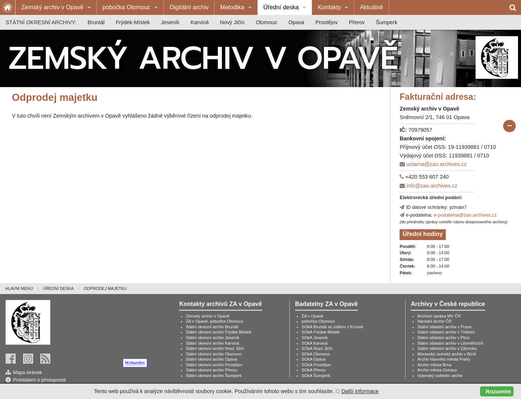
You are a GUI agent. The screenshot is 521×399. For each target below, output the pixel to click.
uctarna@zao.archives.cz (436, 164)
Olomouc (266, 22)
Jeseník (170, 22)
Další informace (360, 391)
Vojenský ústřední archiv (440, 375)
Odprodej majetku (105, 288)
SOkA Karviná (315, 343)
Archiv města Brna (434, 365)
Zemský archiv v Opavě (52, 7)
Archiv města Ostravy (437, 370)
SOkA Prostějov (316, 365)
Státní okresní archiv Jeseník (212, 337)
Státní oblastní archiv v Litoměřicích (450, 343)
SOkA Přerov (314, 370)
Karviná (200, 22)
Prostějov (326, 22)
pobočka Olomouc (126, 7)
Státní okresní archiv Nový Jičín (215, 348)
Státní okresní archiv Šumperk (214, 375)
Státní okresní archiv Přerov (211, 370)
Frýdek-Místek (133, 22)
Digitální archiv (189, 7)
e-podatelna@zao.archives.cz (465, 215)
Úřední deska (281, 7)
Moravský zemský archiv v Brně (446, 354)
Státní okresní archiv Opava (211, 359)
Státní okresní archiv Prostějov (214, 365)
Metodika (232, 7)
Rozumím (498, 391)
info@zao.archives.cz (431, 186)
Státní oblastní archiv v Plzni (443, 337)
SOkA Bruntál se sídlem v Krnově (332, 327)
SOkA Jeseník (315, 337)
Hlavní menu (19, 288)
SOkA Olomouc (316, 354)
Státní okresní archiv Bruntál (212, 327)
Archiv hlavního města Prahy (443, 359)
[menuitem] (56, 7)
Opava (296, 22)
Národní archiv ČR (434, 321)
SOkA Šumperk (316, 375)
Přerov (357, 22)
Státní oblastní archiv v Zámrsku (447, 348)
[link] (97, 363)
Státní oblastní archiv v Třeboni (446, 332)
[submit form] (509, 126)
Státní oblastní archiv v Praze (444, 327)
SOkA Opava (314, 359)
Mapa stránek (27, 372)
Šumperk (386, 22)
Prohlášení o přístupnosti (39, 380)
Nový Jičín (232, 22)
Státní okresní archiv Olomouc (214, 354)
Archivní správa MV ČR (439, 316)
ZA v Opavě (312, 316)
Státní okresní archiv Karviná (212, 343)
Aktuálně (371, 7)
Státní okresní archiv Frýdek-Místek (218, 332)
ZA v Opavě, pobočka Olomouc (215, 321)
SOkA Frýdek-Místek (321, 332)
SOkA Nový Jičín (317, 348)
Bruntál (96, 22)
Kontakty (329, 7)
